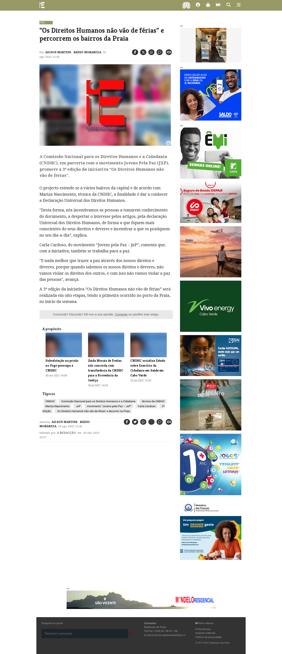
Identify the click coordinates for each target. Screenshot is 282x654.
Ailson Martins (58, 52)
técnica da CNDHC (153, 401)
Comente (121, 314)
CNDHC (50, 401)
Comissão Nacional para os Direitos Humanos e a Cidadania (97, 401)
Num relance (204, 623)
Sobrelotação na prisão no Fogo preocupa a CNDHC (62, 365)
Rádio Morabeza (87, 52)
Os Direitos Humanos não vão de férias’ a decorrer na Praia (93, 411)
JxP (78, 406)
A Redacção (66, 433)
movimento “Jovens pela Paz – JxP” (108, 406)
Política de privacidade (208, 637)
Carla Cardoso (146, 406)
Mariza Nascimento (57, 406)
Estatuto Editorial (205, 633)
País (42, 22)
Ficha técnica (203, 629)
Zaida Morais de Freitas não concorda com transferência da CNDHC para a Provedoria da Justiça (105, 370)
